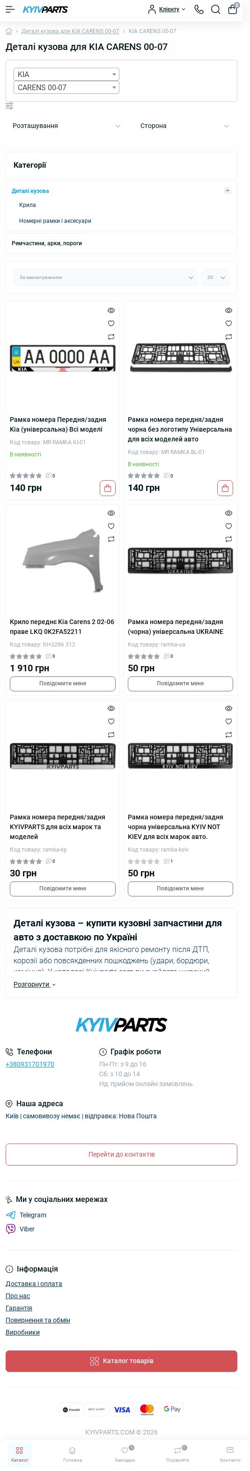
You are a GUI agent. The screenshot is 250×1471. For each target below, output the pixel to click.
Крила (27, 205)
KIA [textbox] (23, 74)
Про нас (18, 1296)
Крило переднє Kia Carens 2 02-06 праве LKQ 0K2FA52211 (62, 626)
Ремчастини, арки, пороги (47, 243)
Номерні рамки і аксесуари (55, 221)
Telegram (26, 1215)
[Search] (216, 9)
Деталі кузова (30, 191)
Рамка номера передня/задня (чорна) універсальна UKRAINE (175, 626)
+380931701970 (30, 1064)
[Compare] (111, 336)
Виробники (23, 1332)
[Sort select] (106, 277)
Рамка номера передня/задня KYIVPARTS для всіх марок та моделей (57, 826)
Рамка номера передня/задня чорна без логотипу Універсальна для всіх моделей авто (180, 429)
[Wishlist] (111, 323)
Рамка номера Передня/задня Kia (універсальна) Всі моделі (58, 424)
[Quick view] (111, 310)
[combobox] (66, 74)
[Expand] (227, 190)
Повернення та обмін (38, 1320)
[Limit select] (215, 277)
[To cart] (108, 488)
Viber (20, 1229)
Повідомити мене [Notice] (62, 683)
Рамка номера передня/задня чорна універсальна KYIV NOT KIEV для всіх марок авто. (175, 826)
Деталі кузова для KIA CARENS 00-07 (70, 31)
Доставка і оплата (34, 1283)
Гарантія (19, 1308)
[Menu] (10, 9)
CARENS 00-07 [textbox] (42, 87)
